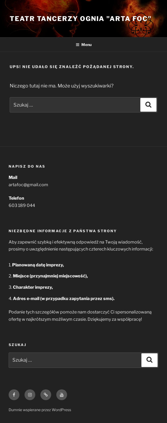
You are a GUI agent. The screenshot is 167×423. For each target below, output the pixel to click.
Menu (84, 44)
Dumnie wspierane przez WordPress (40, 409)
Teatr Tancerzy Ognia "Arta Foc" (81, 19)
